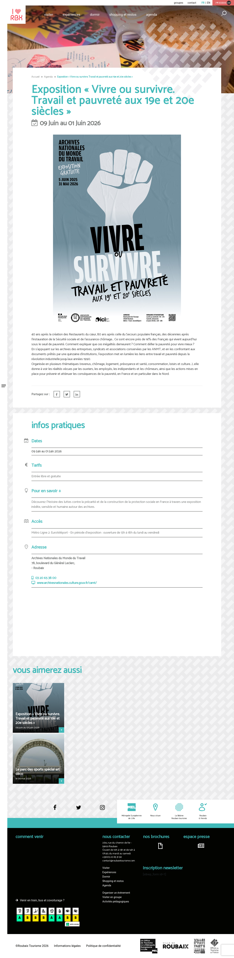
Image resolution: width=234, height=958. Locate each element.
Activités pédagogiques (115, 901)
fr (203, 2)
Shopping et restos (123, 14)
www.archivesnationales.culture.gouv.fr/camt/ (67, 583)
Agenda (151, 14)
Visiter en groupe (112, 897)
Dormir (95, 14)
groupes (178, 2)
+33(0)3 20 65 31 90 (112, 857)
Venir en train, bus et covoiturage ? (42, 900)
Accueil (35, 77)
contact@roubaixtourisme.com (118, 861)
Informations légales (67, 946)
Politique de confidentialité (103, 946)
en (208, 2)
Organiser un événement (116, 892)
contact (192, 2)
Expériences (71, 14)
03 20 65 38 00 (45, 578)
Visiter (48, 14)
